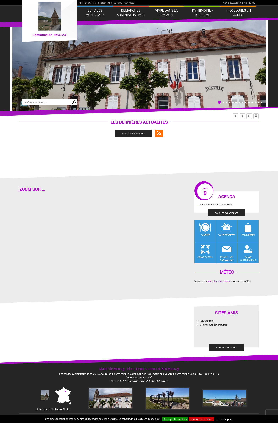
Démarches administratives (131, 12)
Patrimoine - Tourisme (202, 12)
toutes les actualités (133, 133)
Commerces (248, 235)
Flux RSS (159, 133)
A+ (249, 116)
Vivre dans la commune (166, 12)
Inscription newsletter (226, 258)
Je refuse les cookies (201, 419)
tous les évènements (226, 213)
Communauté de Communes (213, 324)
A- (235, 116)
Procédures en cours (238, 12)
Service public (206, 320)
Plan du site (249, 2)
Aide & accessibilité (232, 2)
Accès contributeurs (248, 258)
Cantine (205, 235)
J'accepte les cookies (175, 419)
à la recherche (105, 2)
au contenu (90, 2)
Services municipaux (94, 12)
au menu (118, 2)
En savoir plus (224, 419)
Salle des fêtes (226, 235)
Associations (205, 256)
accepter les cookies (219, 281)
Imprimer (256, 116)
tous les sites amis (226, 347)
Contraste (129, 2)
